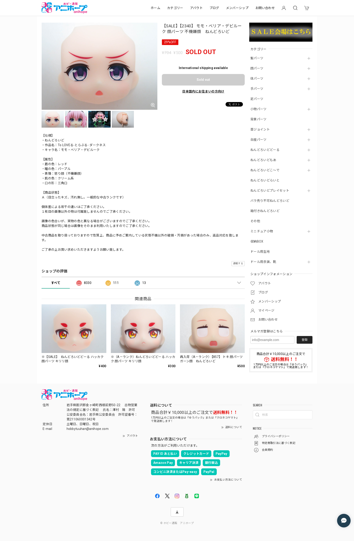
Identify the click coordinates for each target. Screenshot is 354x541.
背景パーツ (258, 119)
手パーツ (256, 89)
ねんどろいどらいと (264, 180)
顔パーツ (256, 68)
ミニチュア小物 (261, 231)
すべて (55, 283)
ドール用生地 (260, 251)
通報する (238, 263)
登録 (304, 339)
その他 (255, 221)
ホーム (155, 8)
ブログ (214, 8)
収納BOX (256, 241)
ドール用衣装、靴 (263, 262)
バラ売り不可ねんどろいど (269, 201)
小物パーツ (258, 109)
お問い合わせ (265, 8)
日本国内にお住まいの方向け (203, 91)
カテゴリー (175, 8)
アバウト (196, 8)
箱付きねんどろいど (264, 211)
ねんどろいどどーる (264, 150)
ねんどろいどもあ (263, 160)
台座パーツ (258, 139)
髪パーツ (256, 58)
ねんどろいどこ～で (264, 170)
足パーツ (256, 99)
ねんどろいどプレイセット (269, 190)
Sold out (203, 80)
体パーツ (256, 78)
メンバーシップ (237, 8)
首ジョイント (260, 129)
